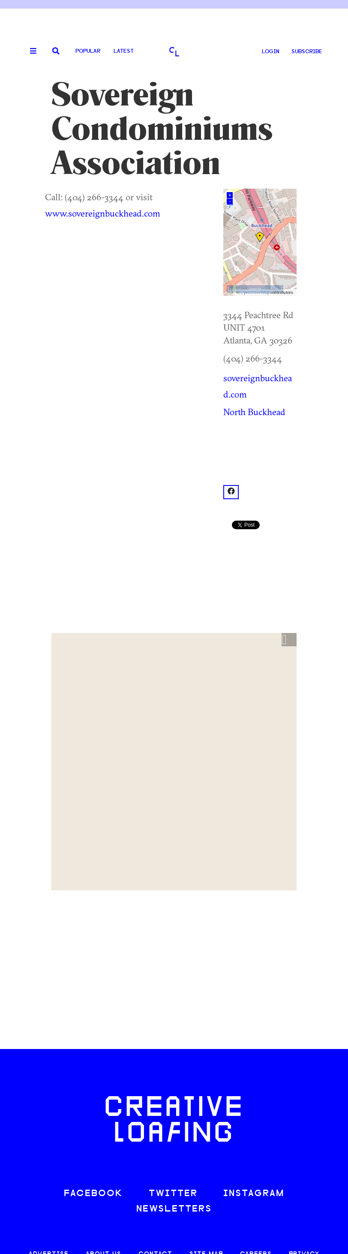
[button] (289, 640)
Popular (87, 51)
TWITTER (173, 1194)
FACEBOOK (93, 1194)
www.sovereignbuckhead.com (102, 213)
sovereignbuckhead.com (257, 386)
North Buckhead (254, 411)
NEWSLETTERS (174, 1209)
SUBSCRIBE (306, 51)
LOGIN (270, 51)
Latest (124, 51)
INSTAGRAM (253, 1194)
